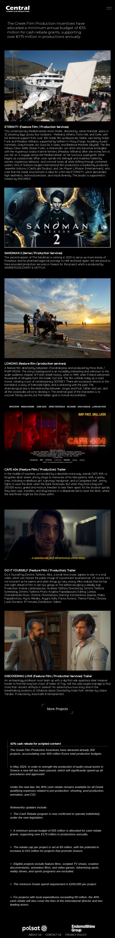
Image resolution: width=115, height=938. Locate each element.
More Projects (57, 709)
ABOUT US (35, 934)
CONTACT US (53, 934)
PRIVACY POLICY (76, 934)
